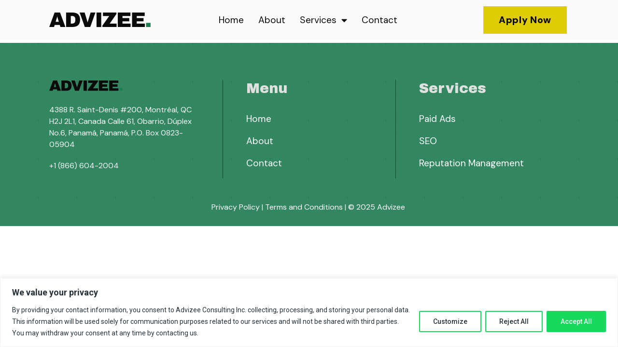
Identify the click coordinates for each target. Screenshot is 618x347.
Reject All (514, 321)
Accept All (576, 321)
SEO (428, 141)
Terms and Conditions (304, 207)
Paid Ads (437, 119)
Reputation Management (471, 163)
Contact (379, 20)
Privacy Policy (235, 207)
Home (231, 20)
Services (323, 20)
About (271, 20)
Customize (450, 321)
